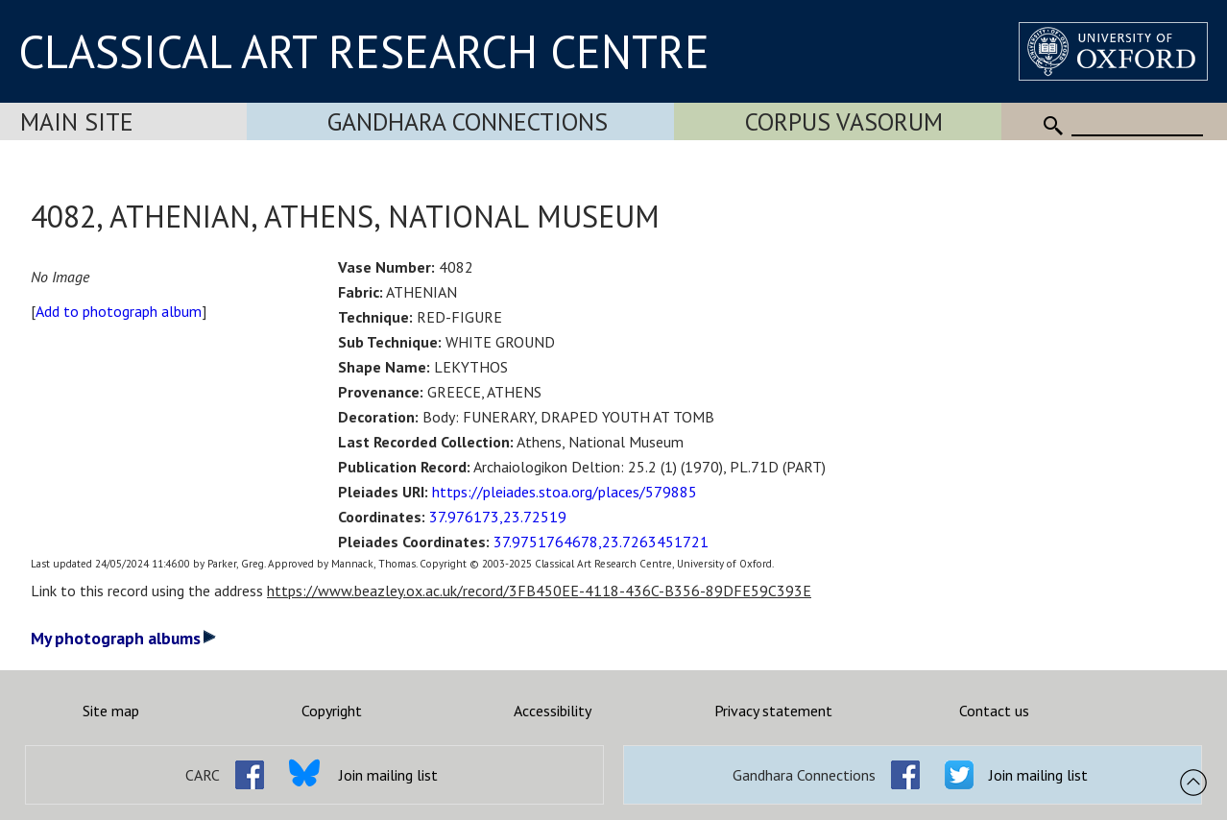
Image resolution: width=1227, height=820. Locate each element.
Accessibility (552, 710)
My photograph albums (123, 638)
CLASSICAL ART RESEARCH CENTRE (364, 51)
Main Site (76, 121)
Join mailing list (388, 774)
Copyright (331, 710)
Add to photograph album (119, 311)
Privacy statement (773, 710)
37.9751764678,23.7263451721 (601, 541)
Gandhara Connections (467, 121)
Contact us (994, 710)
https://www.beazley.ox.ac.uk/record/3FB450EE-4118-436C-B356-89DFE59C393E (539, 590)
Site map (111, 710)
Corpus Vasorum (844, 121)
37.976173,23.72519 (497, 516)
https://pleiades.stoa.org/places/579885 (564, 491)
